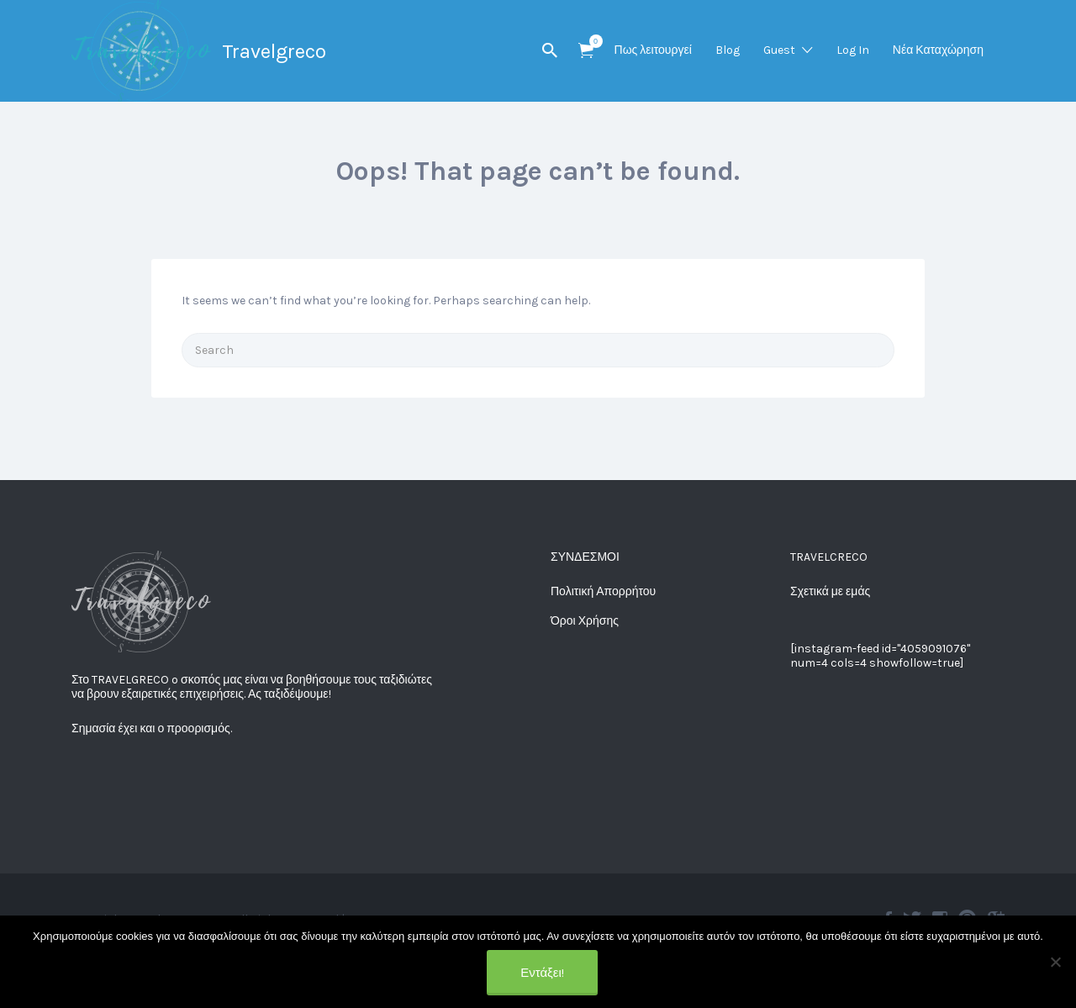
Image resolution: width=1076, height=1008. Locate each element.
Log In (852, 50)
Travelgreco (274, 51)
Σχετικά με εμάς (830, 591)
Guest (779, 50)
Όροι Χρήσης (585, 621)
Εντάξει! (542, 972)
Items (591, 41)
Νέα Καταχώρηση (938, 50)
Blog (727, 50)
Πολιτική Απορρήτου (603, 591)
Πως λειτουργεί (653, 50)
